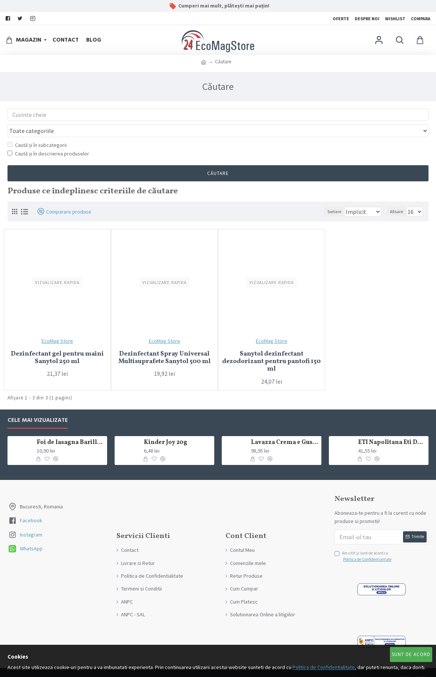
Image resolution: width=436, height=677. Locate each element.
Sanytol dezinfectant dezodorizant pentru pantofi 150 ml (271, 347)
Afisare (398, 197)
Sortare (326, 197)
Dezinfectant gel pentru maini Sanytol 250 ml (57, 343)
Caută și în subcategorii (37, 130)
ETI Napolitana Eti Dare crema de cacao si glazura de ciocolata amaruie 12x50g (392, 428)
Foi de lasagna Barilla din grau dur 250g (71, 428)
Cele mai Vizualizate (37, 406)
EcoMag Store (57, 326)
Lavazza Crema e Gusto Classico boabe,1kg (285, 428)
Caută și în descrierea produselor (48, 139)
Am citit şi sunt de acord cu (363, 542)
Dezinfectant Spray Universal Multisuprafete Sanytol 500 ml (164, 343)
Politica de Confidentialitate (324, 667)
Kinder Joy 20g (165, 428)
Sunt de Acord (411, 654)
